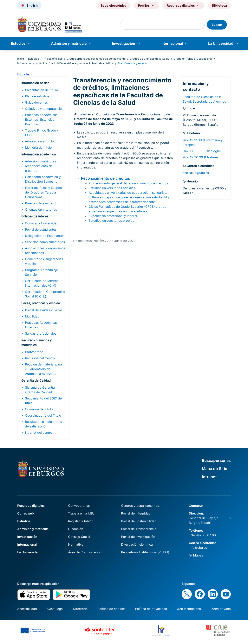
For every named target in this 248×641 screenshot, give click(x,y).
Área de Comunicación (84, 552)
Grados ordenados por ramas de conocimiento (96, 58)
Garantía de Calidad (36, 380)
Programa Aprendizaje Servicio (41, 272)
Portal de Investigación (138, 537)
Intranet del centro (38, 432)
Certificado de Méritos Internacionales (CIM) (41, 283)
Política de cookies (111, 609)
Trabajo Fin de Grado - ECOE (41, 132)
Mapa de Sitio (214, 468)
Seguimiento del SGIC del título (43, 400)
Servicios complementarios (45, 242)
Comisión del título (39, 409)
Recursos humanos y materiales (36, 342)
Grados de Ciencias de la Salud (149, 58)
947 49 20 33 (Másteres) (201, 157)
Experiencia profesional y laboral (113, 216)
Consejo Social (79, 537)
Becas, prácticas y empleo (40, 303)
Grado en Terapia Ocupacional (193, 58)
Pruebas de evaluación (41, 203)
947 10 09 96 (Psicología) (202, 151)
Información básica (35, 83)
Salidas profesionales (40, 333)
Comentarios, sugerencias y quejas (44, 261)
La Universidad (220, 43)
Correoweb (25, 513)
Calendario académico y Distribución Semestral (43, 179)
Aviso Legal (55, 609)
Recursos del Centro (40, 358)
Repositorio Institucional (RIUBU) (145, 552)
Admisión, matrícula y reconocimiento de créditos (82, 63)
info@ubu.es (198, 547)
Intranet (209, 476)
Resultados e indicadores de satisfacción (43, 424)
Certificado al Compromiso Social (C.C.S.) (45, 294)
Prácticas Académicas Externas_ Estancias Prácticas (41, 119)
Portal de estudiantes (40, 229)
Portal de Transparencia (138, 529)
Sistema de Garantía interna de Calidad (40, 389)
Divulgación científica (137, 544)
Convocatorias (79, 506)
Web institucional (189, 609)
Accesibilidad (27, 609)
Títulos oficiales (52, 58)
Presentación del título (41, 90)
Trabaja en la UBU (81, 513)
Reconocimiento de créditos (105, 178)
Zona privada (221, 609)
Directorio (80, 609)
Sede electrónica (113, 5)
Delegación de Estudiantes (44, 236)
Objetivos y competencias (44, 109)
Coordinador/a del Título (43, 415)
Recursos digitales (31, 506)
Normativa (75, 544)
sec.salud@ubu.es (196, 173)
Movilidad (32, 316)
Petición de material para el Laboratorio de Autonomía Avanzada (43, 369)
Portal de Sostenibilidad (138, 521)
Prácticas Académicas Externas (41, 325)
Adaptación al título (39, 141)
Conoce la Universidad (41, 223)
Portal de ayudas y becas (43, 310)
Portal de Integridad (136, 513)
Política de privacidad (151, 609)
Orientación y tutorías (41, 209)
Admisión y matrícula (69, 43)
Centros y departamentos (140, 506)
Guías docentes (36, 102)
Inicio (20, 58)
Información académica (32, 63)
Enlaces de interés (34, 216)
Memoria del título (38, 147)
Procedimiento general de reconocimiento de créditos (128, 183)
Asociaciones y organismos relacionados (45, 250)
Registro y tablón (80, 521)
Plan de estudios (37, 96)
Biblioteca (219, 5)
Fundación (75, 529)
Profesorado (34, 352)
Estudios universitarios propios (111, 220)
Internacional (171, 43)
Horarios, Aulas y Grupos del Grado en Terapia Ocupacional (43, 192)
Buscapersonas (216, 460)
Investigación (123, 43)
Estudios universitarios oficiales (112, 188)
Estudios (18, 43)
